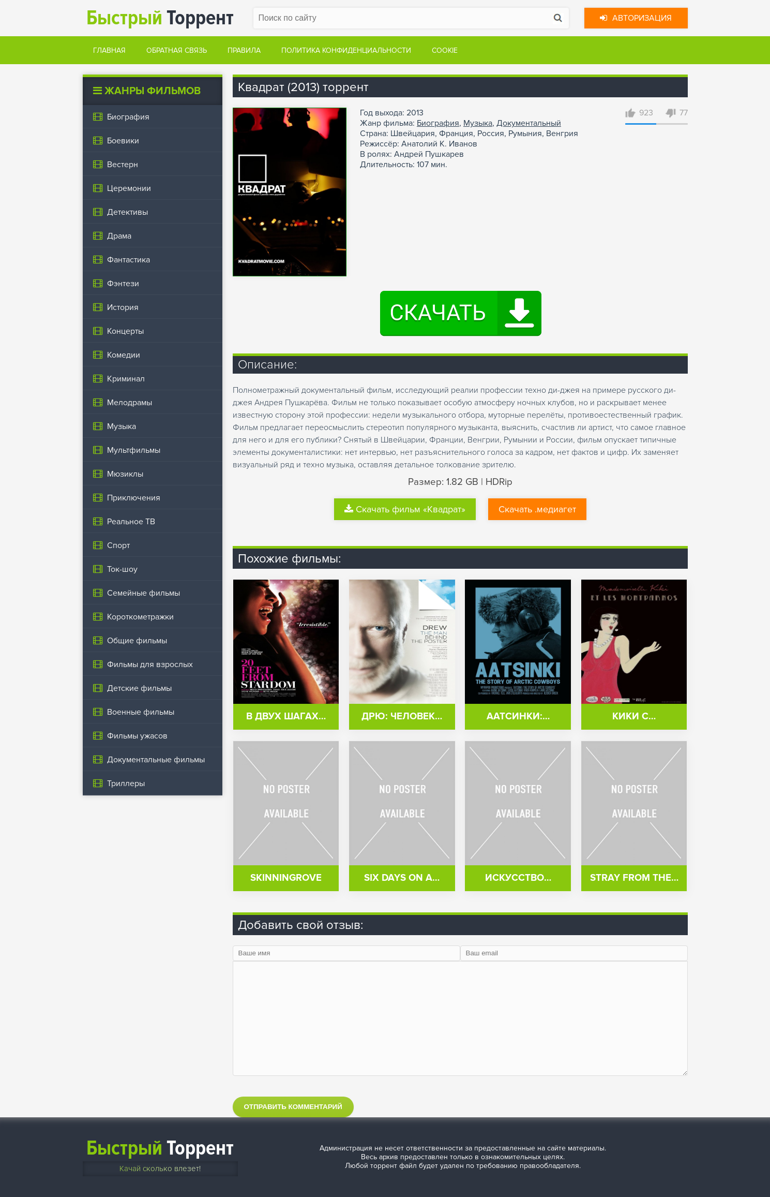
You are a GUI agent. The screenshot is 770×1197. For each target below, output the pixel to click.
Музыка (477, 123)
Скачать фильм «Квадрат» (404, 509)
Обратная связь (176, 50)
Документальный (528, 123)
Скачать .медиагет (537, 509)
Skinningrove (286, 878)
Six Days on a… (402, 878)
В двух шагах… (286, 716)
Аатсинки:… (518, 716)
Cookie (445, 50)
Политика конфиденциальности (346, 50)
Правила (244, 50)
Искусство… (518, 878)
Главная (109, 50)
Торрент (160, 18)
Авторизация (636, 18)
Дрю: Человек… (401, 716)
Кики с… (634, 716)
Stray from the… (634, 878)
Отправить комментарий (293, 1107)
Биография (438, 123)
